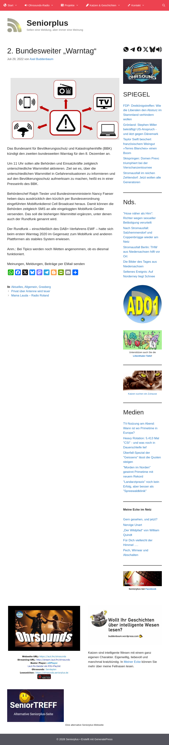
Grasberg (45, 286)
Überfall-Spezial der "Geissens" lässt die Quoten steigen (142, 457)
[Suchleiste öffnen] (163, 5)
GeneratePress (103, 739)
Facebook (150, 589)
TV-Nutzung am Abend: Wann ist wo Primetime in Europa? (140, 428)
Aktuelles (17, 286)
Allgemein (30, 286)
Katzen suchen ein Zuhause (142, 393)
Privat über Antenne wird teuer (30, 291)
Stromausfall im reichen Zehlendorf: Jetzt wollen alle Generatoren (142, 177)
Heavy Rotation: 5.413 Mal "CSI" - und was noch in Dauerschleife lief (141, 443)
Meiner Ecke (132, 662)
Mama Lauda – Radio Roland (30, 295)
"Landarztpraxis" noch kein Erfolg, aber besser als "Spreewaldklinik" (141, 486)
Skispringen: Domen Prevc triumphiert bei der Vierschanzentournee (141, 163)
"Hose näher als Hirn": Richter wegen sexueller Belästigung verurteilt (139, 218)
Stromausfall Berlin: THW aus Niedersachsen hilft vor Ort (141, 252)
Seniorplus (47, 23)
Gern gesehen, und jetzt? (140, 519)
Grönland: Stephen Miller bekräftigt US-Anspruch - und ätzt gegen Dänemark (140, 129)
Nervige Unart (132, 525)
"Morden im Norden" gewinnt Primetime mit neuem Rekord (138, 472)
